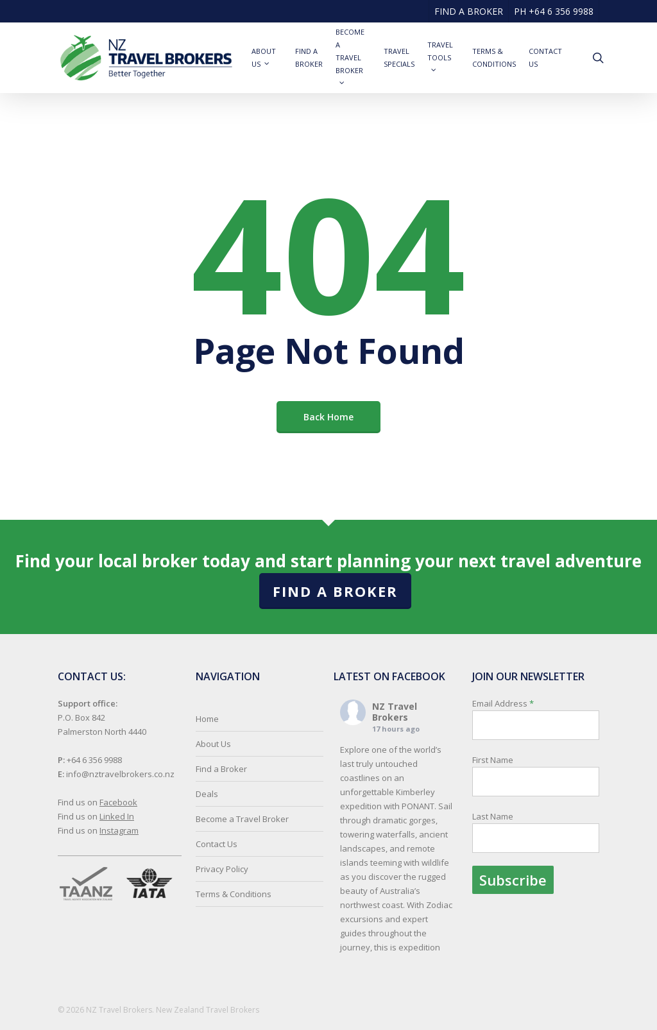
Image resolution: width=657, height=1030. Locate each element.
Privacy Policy (222, 869)
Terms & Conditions (233, 894)
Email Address (535, 796)
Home (207, 719)
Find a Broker (335, 591)
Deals (207, 794)
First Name (492, 760)
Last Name (492, 816)
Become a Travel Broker (242, 819)
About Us (213, 744)
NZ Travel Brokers (394, 711)
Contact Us (216, 844)
